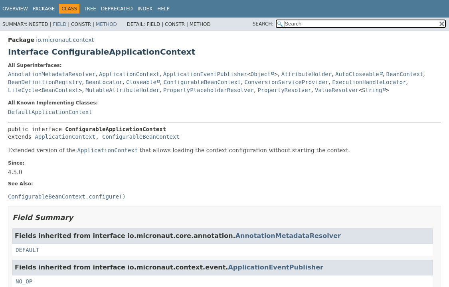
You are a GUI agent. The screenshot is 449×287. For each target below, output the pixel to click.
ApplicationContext (129, 74)
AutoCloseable (357, 74)
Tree (90, 9)
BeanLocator (104, 82)
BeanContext (404, 74)
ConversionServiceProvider (287, 82)
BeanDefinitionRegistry (45, 82)
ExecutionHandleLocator (369, 82)
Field (59, 24)
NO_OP (24, 281)
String (372, 90)
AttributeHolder (306, 74)
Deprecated (117, 9)
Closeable (141, 82)
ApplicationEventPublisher (205, 74)
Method (106, 24)
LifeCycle (23, 90)
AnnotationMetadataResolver (51, 74)
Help (163, 9)
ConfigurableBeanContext (202, 82)
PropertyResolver (284, 90)
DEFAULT (27, 250)
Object (261, 74)
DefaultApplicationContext (50, 112)
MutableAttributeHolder (122, 90)
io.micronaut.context (65, 40)
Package (44, 9)
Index (145, 9)
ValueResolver (337, 90)
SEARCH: (263, 24)
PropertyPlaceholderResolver (208, 90)
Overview (15, 9)
